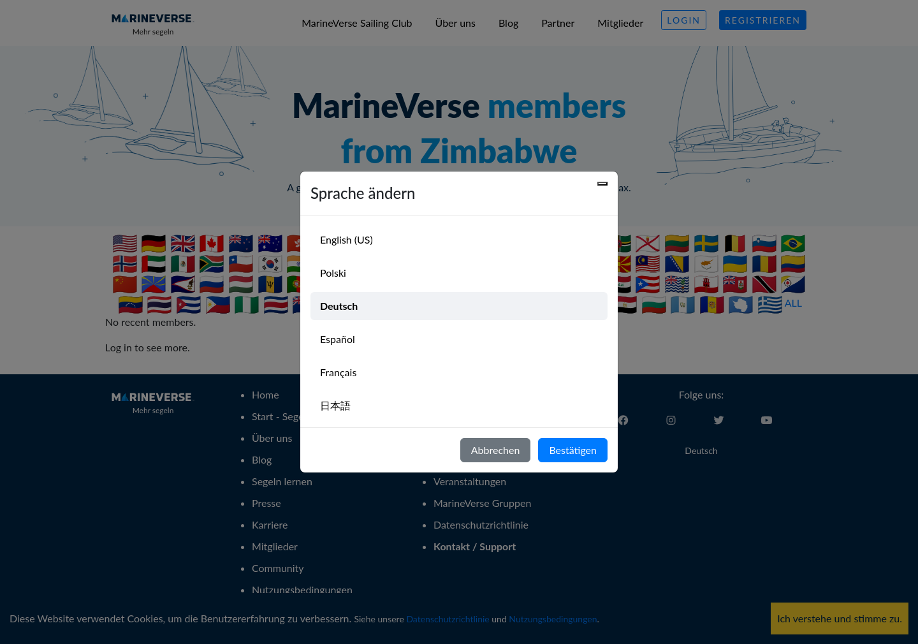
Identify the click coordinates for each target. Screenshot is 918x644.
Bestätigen (573, 450)
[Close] (602, 184)
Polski (333, 273)
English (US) (346, 239)
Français (338, 372)
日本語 (335, 405)
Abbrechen (495, 450)
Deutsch (339, 306)
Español (337, 339)
